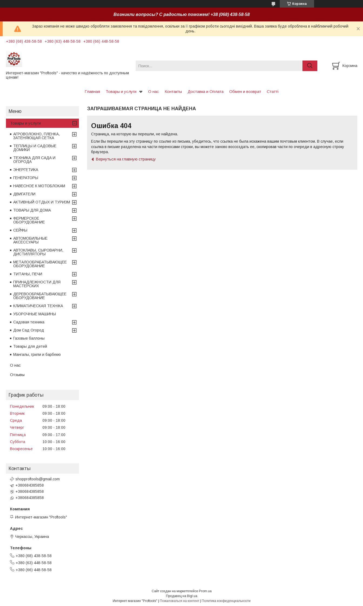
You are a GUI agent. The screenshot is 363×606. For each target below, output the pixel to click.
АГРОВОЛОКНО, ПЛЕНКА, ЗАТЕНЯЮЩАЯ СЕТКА (36, 136)
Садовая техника (28, 322)
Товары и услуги (121, 91)
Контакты (173, 91)
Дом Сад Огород (28, 330)
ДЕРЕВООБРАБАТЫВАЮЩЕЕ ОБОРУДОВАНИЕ (39, 296)
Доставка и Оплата (206, 91)
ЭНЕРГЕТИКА (25, 170)
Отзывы (17, 374)
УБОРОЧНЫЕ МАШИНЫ (34, 314)
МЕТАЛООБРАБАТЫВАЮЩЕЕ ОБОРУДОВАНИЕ (40, 264)
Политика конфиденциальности (226, 601)
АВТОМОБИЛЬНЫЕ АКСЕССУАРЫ (30, 240)
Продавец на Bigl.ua (181, 596)
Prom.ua (205, 591)
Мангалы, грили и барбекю (37, 354)
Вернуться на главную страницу (126, 159)
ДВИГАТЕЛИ (24, 194)
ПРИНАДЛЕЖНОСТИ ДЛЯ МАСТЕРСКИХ (37, 284)
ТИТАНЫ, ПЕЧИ (27, 274)
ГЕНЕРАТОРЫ (25, 178)
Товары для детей (30, 346)
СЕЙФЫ (20, 230)
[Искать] (309, 66)
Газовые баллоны (29, 338)
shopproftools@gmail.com (37, 479)
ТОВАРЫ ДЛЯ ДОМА (32, 210)
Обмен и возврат (245, 91)
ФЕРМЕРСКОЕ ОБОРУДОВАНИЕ (29, 220)
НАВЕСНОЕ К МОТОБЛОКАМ (39, 186)
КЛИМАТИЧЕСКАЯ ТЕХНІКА (38, 306)
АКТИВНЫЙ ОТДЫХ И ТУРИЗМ (41, 202)
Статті (272, 91)
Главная (92, 91)
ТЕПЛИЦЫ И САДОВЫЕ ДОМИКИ (34, 148)
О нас (153, 91)
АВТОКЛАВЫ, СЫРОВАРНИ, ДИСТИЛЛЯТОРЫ (38, 252)
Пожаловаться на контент (179, 601)
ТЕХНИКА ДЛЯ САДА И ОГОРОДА (34, 160)
